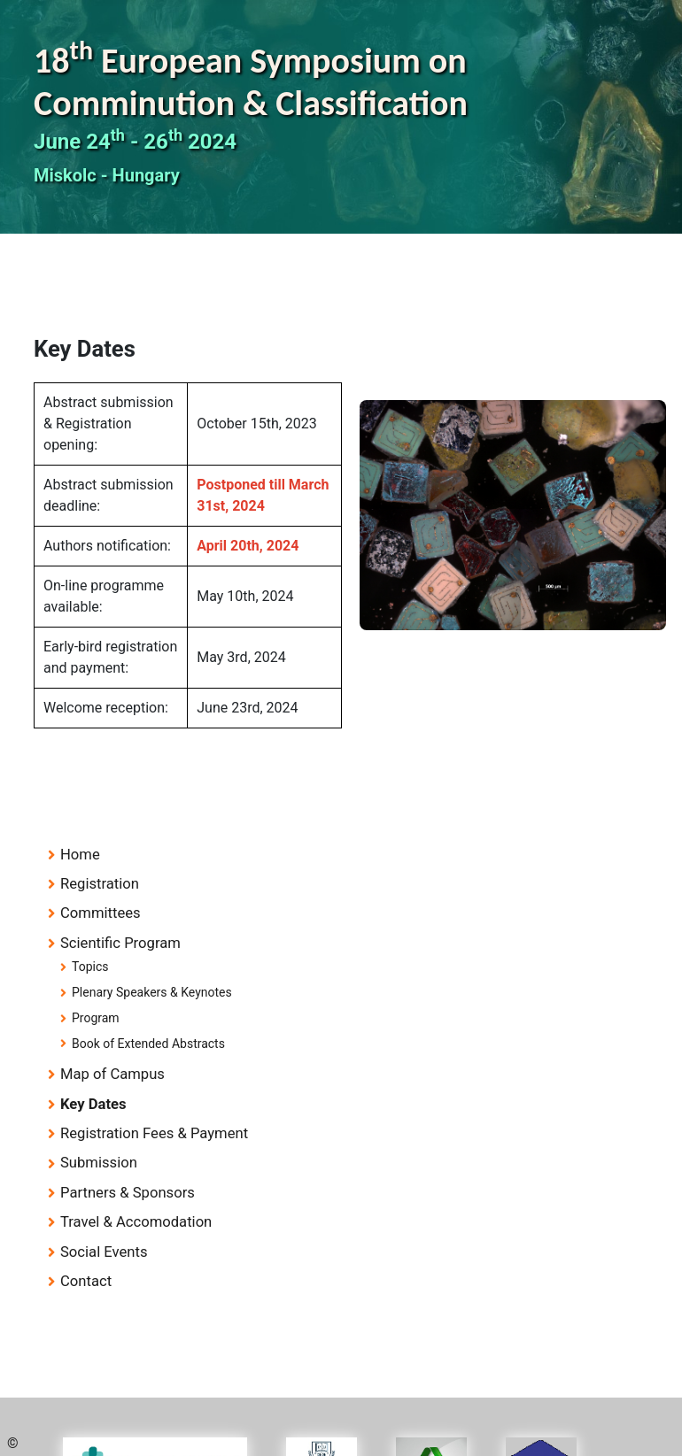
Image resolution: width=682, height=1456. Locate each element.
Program (96, 1018)
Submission (98, 1162)
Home (80, 854)
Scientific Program (120, 943)
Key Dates (93, 1104)
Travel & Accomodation (136, 1221)
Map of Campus (112, 1074)
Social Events (104, 1252)
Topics (90, 966)
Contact (86, 1281)
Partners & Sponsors (127, 1192)
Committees (100, 913)
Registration (99, 883)
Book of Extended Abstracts (148, 1043)
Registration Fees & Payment (154, 1133)
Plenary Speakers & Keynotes (152, 992)
